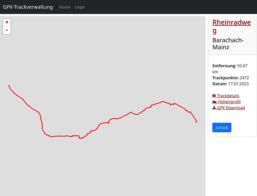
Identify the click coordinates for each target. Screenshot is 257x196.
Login (80, 7)
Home (66, 7)
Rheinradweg (231, 26)
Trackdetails (225, 95)
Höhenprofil (226, 101)
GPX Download (228, 107)
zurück (222, 127)
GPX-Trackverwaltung (28, 7)
